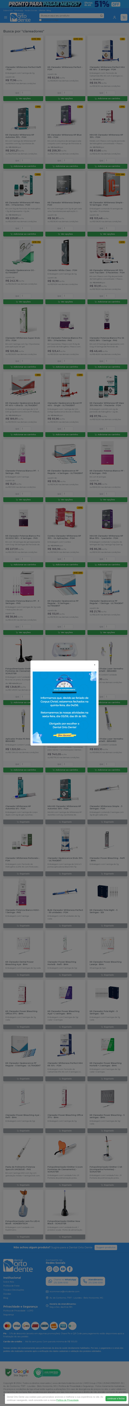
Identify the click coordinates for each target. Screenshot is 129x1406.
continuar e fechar (116, 1398)
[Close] (94, 665)
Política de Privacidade (67, 1400)
